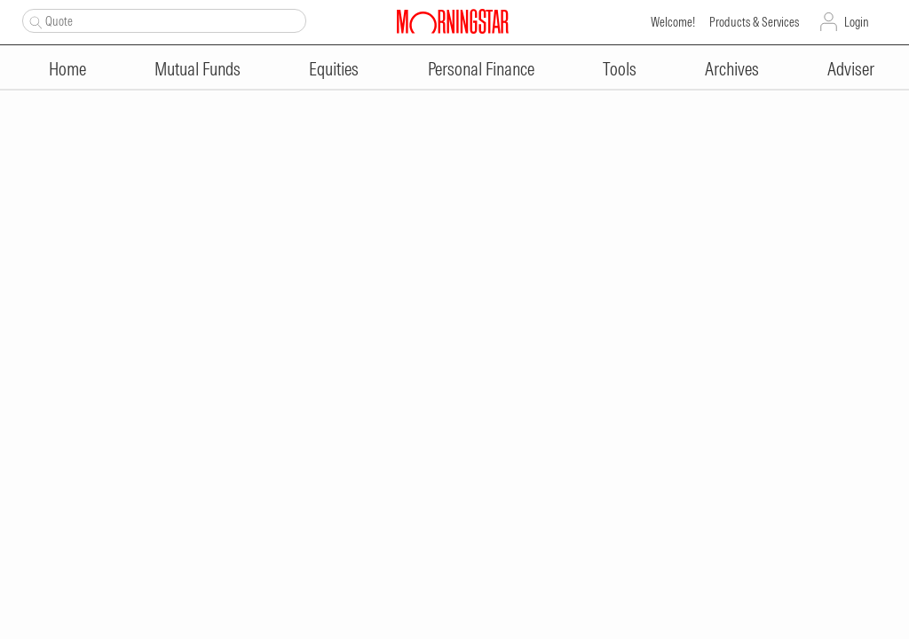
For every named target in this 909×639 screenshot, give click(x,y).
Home (67, 69)
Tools (619, 69)
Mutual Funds (197, 69)
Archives (732, 69)
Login (856, 22)
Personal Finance (481, 69)
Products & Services (754, 22)
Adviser (850, 69)
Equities (334, 69)
